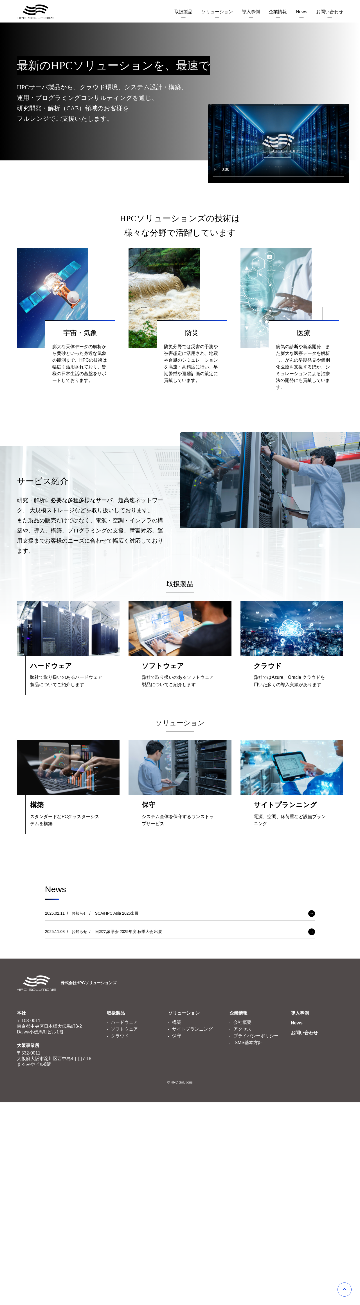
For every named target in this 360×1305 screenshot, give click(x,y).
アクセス (242, 1029)
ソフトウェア (124, 1029)
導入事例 (251, 11)
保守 (176, 1035)
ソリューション (217, 11)
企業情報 (278, 11)
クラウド (120, 1035)
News (301, 11)
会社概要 (242, 1022)
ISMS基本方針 (247, 1042)
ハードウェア (124, 1022)
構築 (176, 1022)
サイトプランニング (192, 1029)
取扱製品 (183, 11)
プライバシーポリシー (255, 1035)
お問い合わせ (329, 11)
